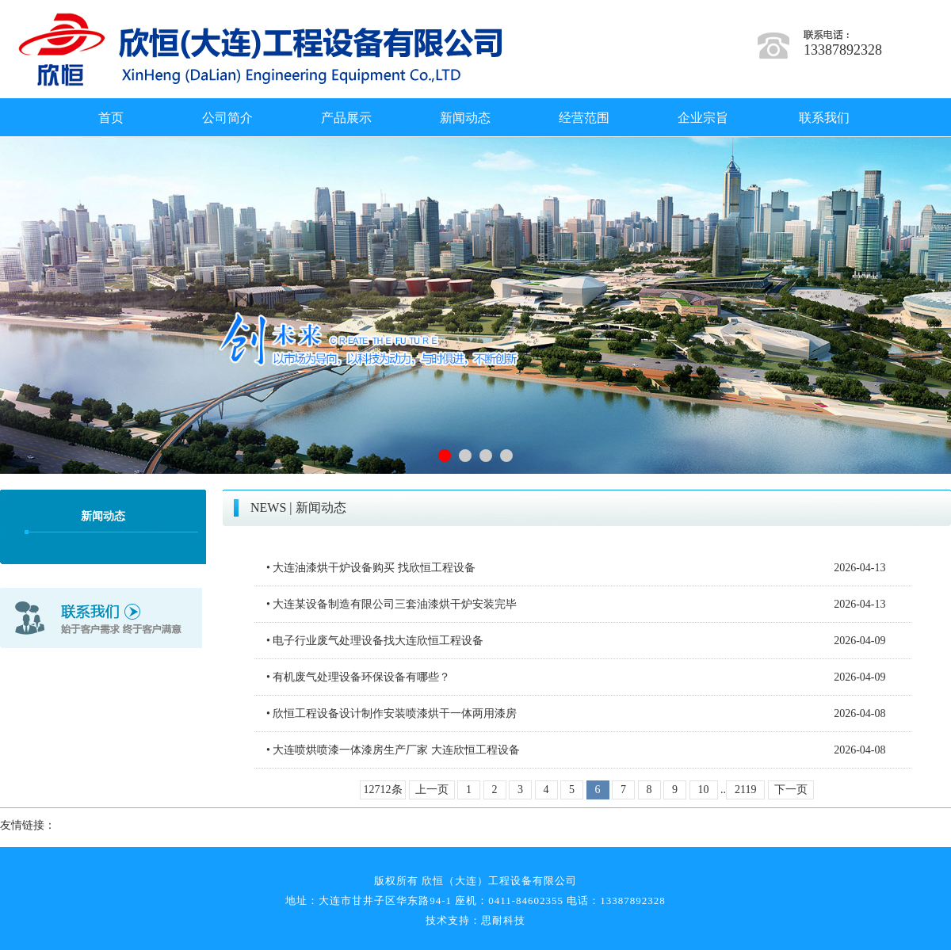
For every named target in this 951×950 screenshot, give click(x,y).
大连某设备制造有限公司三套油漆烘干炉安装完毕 (395, 604)
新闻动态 (465, 117)
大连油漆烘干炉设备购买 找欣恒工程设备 (374, 568)
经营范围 (584, 117)
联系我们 (824, 117)
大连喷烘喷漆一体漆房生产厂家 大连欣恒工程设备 (396, 750)
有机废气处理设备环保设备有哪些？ (361, 677)
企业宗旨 (703, 117)
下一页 (791, 789)
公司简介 (227, 117)
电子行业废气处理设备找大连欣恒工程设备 (378, 641)
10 (703, 789)
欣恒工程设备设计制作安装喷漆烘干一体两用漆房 (395, 713)
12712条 (383, 789)
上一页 (432, 789)
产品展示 (346, 117)
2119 (745, 789)
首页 (111, 117)
